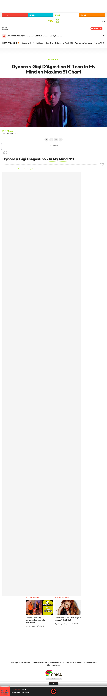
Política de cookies (56, 663)
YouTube (49, 635)
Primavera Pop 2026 (64, 43)
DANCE (57, 15)
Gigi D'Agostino (29, 169)
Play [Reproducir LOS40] (53, 691)
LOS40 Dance (7, 131)
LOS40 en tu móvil (90, 663)
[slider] (53, 686)
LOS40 (6, 15)
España (5, 29)
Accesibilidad (25, 663)
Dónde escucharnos (53, 665)
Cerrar (103, 36)
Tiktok (44, 635)
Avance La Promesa (83, 43)
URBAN (83, 15)
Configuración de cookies (73, 663)
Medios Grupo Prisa (53, 678)
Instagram (39, 635)
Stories (68, 635)
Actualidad (53, 59)
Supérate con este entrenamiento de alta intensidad (35, 620)
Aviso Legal (14, 663)
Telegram (61, 139)
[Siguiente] (103, 43)
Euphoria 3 (26, 43)
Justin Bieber (38, 43)
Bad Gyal (49, 43)
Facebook (46, 139)
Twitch (63, 635)
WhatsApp (56, 139)
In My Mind (58, 159)
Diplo (19, 169)
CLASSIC (32, 15)
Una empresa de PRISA (53, 673)
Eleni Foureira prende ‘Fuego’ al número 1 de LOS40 (68, 619)
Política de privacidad (40, 663)
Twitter (51, 139)
